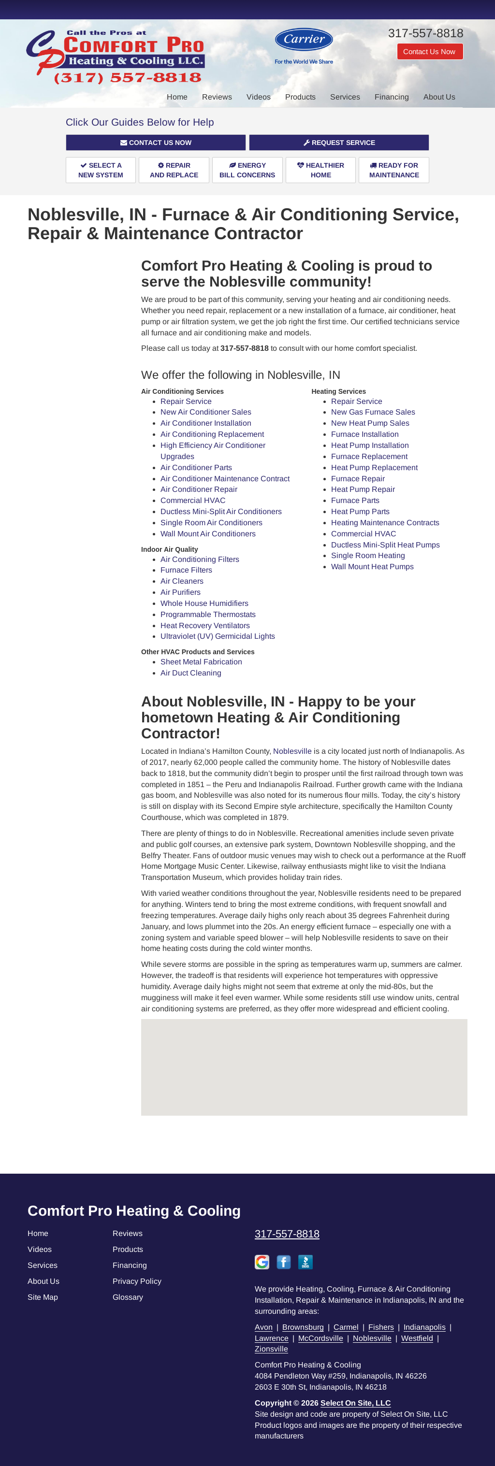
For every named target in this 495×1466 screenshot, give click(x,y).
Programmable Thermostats (208, 614)
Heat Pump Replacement (374, 467)
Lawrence (272, 1338)
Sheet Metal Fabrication (201, 662)
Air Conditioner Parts (196, 467)
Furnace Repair (358, 478)
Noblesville (292, 751)
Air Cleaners (182, 581)
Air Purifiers (180, 592)
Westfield (417, 1338)
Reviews (217, 97)
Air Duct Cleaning (190, 673)
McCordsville (320, 1338)
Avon (264, 1327)
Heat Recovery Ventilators (205, 625)
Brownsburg (303, 1327)
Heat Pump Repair (363, 489)
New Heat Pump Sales (370, 423)
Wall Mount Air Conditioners (208, 534)
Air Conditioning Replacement (212, 434)
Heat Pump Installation (370, 445)
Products (300, 97)
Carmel (346, 1327)
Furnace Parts (355, 500)
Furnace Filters (186, 570)
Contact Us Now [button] (430, 51)
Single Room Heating (368, 555)
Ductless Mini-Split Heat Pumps (385, 545)
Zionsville (271, 1349)
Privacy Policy (137, 1281)
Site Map (43, 1297)
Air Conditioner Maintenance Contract (225, 478)
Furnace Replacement (369, 456)
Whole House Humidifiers (204, 603)
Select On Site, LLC (355, 1403)
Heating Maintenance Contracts (385, 522)
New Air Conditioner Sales (205, 412)
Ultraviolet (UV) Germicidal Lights (217, 636)
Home (177, 97)
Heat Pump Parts (360, 511)
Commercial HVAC (193, 500)
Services (345, 97)
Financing (392, 97)
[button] (156, 142)
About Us (439, 97)
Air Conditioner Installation (205, 423)
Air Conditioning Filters (199, 559)
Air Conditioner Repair (198, 489)
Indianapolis (425, 1327)
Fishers (381, 1327)
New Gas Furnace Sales (373, 412)
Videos (259, 97)
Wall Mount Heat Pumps (372, 566)
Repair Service (186, 401)
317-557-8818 (287, 1234)
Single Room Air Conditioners (211, 522)
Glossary (128, 1297)
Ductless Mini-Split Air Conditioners (221, 511)
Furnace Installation (365, 434)
